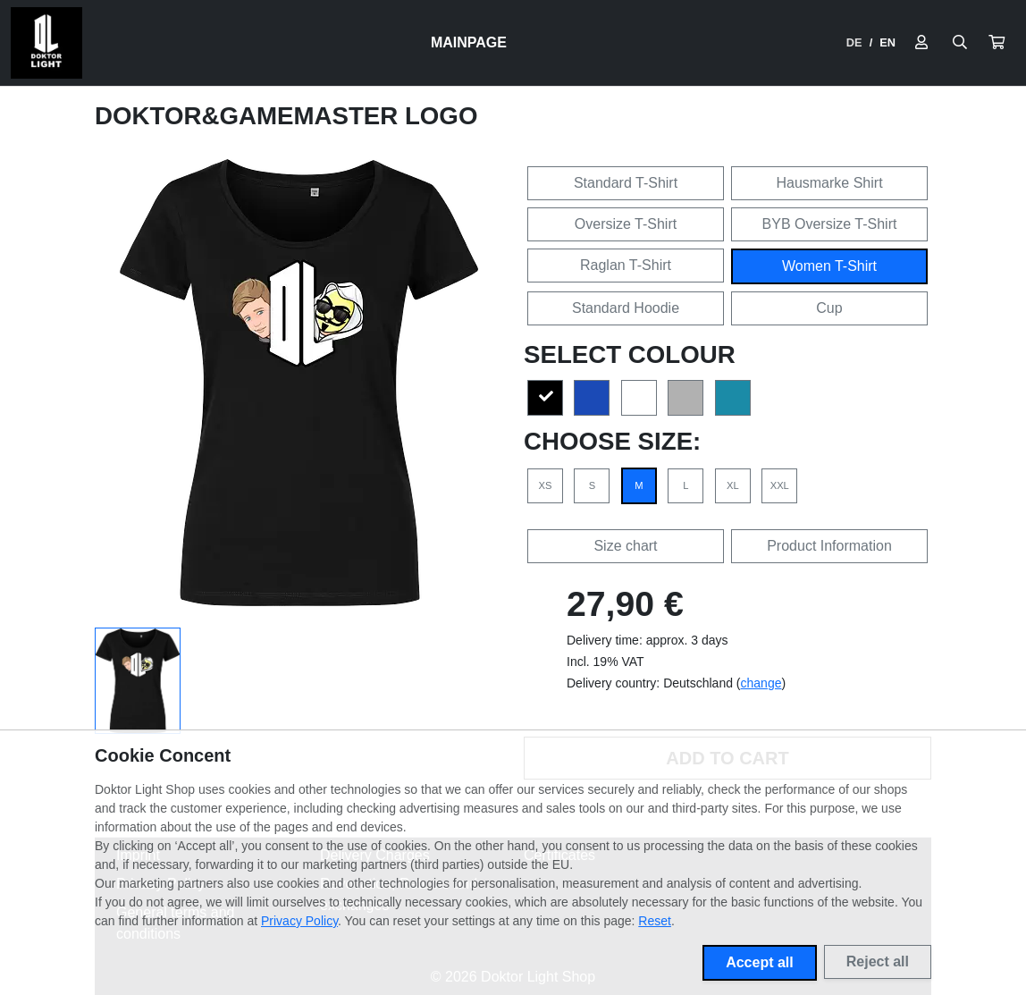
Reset (654, 921)
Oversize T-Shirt (626, 224)
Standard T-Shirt (625, 182)
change (761, 683)
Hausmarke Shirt (829, 182)
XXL (779, 485)
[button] (996, 43)
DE (854, 42)
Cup (829, 308)
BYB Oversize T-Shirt (829, 224)
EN (887, 42)
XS (545, 485)
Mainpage (469, 42)
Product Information (829, 545)
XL (733, 485)
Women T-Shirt (829, 266)
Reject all (877, 961)
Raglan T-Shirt (625, 265)
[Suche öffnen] (960, 43)
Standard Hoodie (625, 308)
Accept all (760, 962)
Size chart (625, 545)
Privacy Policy (299, 921)
